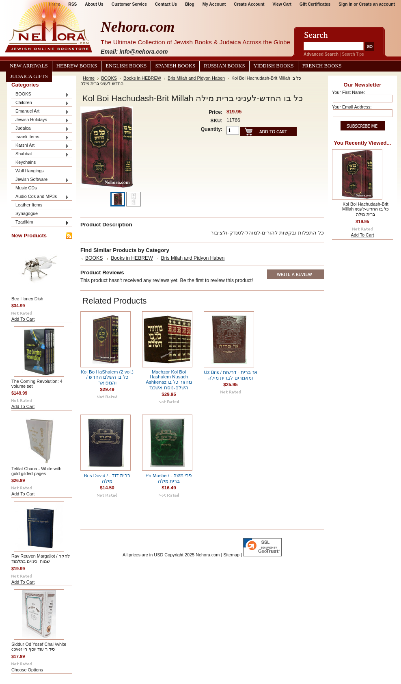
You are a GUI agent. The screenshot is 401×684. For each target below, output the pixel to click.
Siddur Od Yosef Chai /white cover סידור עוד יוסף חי (38, 646)
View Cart (282, 4)
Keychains (25, 162)
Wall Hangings (29, 170)
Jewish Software (40, 180)
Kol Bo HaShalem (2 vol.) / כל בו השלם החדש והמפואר (107, 377)
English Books (126, 66)
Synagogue (26, 213)
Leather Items (29, 204)
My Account (214, 4)
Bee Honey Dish (27, 298)
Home (89, 78)
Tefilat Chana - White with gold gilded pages (36, 471)
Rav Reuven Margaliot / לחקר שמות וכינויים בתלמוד (40, 559)
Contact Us (166, 4)
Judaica (40, 129)
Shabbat (40, 154)
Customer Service (129, 4)
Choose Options (27, 669)
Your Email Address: (352, 106)
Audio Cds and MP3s (40, 197)
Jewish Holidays (40, 120)
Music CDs (26, 187)
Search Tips (353, 54)
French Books (322, 66)
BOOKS (40, 94)
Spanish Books (175, 66)
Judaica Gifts (29, 76)
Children (40, 103)
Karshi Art (40, 146)
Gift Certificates (315, 4)
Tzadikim (40, 222)
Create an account (377, 4)
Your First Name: (348, 92)
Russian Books (224, 66)
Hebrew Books (76, 66)
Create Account (249, 4)
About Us (94, 4)
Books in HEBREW (142, 78)
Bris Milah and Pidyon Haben (196, 78)
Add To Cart (22, 319)
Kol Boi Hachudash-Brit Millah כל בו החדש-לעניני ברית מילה (365, 209)
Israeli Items (40, 137)
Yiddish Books (274, 66)
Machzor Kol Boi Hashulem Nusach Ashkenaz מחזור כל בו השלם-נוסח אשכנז (169, 379)
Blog (189, 4)
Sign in (345, 4)
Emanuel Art (40, 112)
